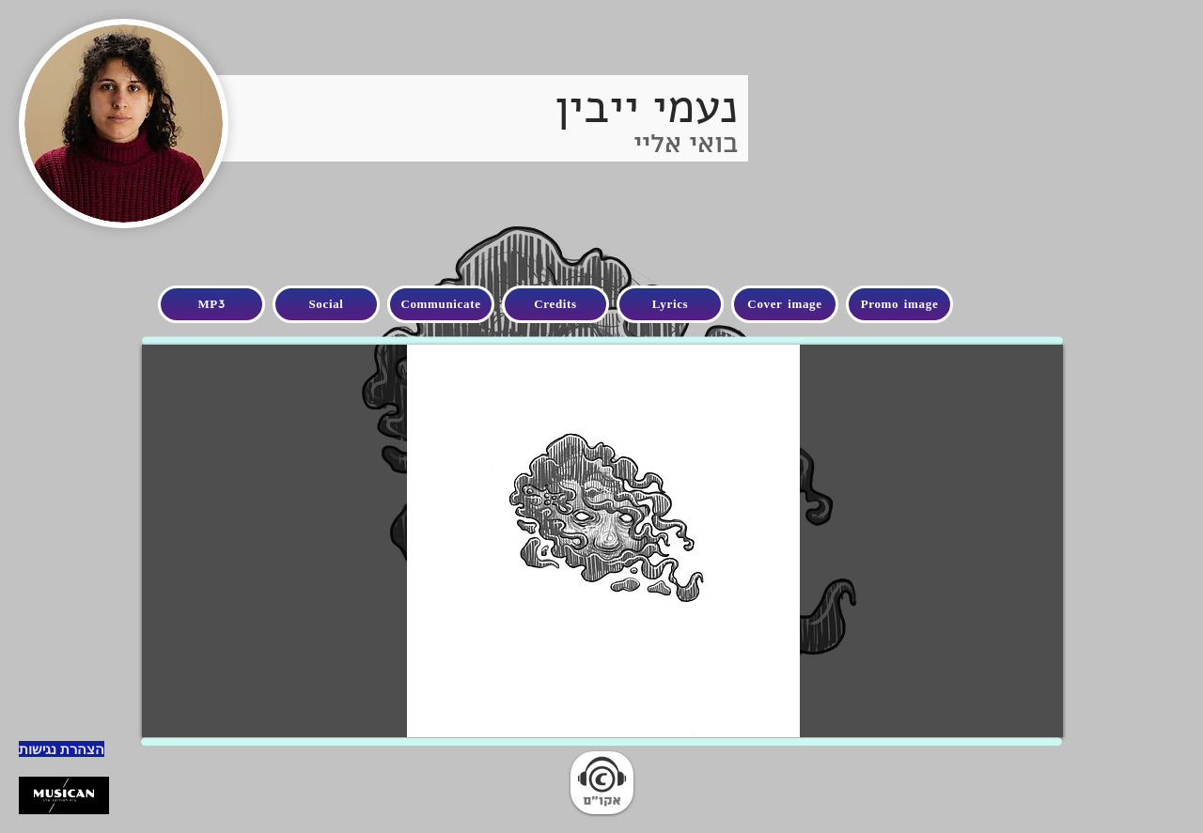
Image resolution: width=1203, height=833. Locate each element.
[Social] (326, 304)
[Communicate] (440, 304)
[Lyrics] (670, 304)
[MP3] (211, 304)
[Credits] (555, 304)
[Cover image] (784, 304)
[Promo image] (899, 304)
